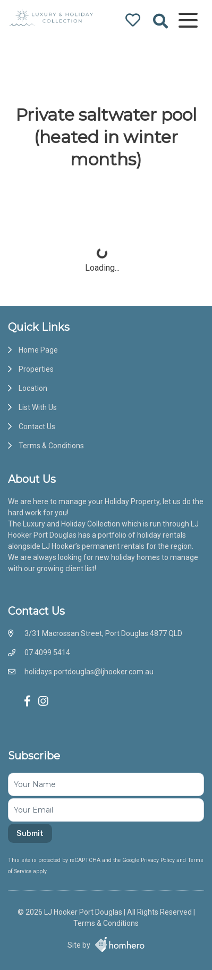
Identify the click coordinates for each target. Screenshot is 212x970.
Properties (36, 369)
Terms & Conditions (51, 445)
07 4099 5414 (47, 652)
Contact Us (37, 426)
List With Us (38, 407)
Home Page (38, 350)
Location (33, 388)
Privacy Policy (158, 860)
